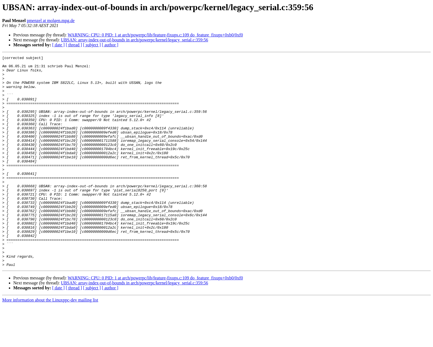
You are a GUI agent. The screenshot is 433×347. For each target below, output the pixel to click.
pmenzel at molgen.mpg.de (51, 20)
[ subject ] (92, 44)
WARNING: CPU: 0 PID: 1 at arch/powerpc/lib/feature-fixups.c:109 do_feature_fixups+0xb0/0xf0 (155, 35)
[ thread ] (74, 44)
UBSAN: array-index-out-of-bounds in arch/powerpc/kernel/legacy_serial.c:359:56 (134, 40)
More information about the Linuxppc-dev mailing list (50, 342)
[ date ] (58, 44)
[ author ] (110, 44)
